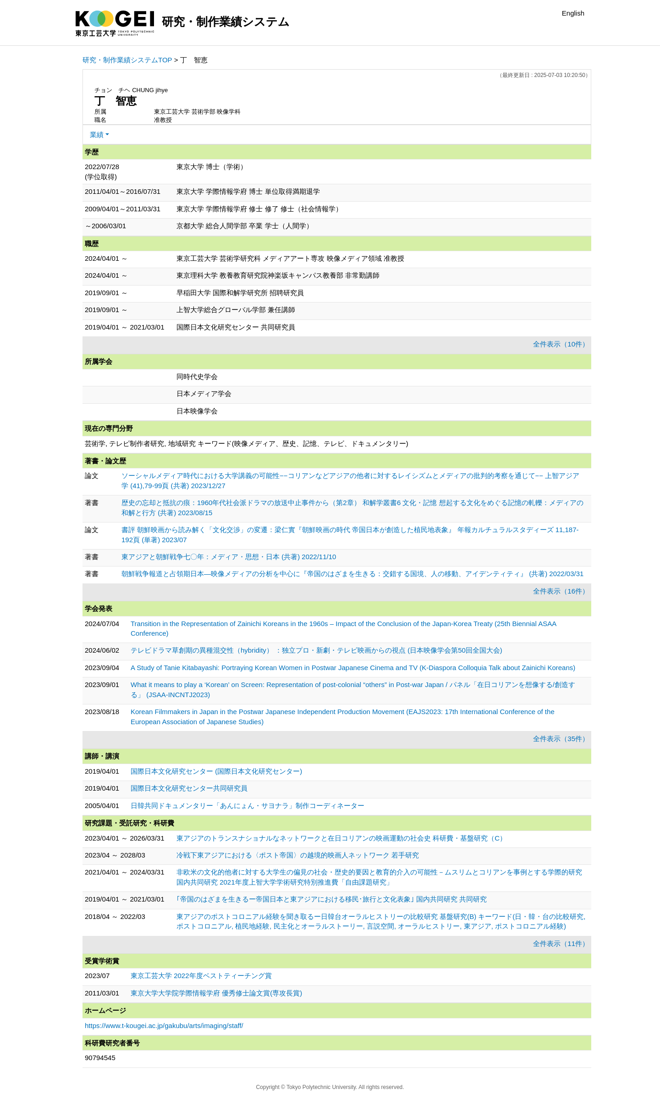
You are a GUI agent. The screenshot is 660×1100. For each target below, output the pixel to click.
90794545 (100, 1058)
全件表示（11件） (561, 943)
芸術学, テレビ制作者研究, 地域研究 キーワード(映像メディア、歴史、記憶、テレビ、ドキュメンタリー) (246, 443)
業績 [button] (97, 134)
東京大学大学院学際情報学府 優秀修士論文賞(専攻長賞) (216, 993)
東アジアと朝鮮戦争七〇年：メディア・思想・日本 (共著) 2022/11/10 (228, 557)
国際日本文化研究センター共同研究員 (189, 788)
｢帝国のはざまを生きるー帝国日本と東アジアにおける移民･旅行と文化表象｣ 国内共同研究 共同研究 (331, 899)
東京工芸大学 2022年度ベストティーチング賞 (201, 975)
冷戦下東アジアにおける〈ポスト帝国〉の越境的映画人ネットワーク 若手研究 (297, 855)
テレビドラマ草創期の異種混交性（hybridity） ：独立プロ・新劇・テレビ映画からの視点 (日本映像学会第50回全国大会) (316, 650)
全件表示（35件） (561, 738)
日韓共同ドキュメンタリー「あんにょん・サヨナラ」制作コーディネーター (247, 805)
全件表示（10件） (561, 344)
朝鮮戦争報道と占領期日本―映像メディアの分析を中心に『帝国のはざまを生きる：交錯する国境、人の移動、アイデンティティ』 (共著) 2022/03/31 (352, 574)
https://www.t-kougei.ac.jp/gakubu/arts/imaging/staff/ (164, 1025)
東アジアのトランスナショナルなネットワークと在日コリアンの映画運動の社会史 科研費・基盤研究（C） (341, 838)
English (573, 13)
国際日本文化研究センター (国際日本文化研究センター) (216, 771)
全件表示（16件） (561, 591)
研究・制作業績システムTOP (127, 60)
